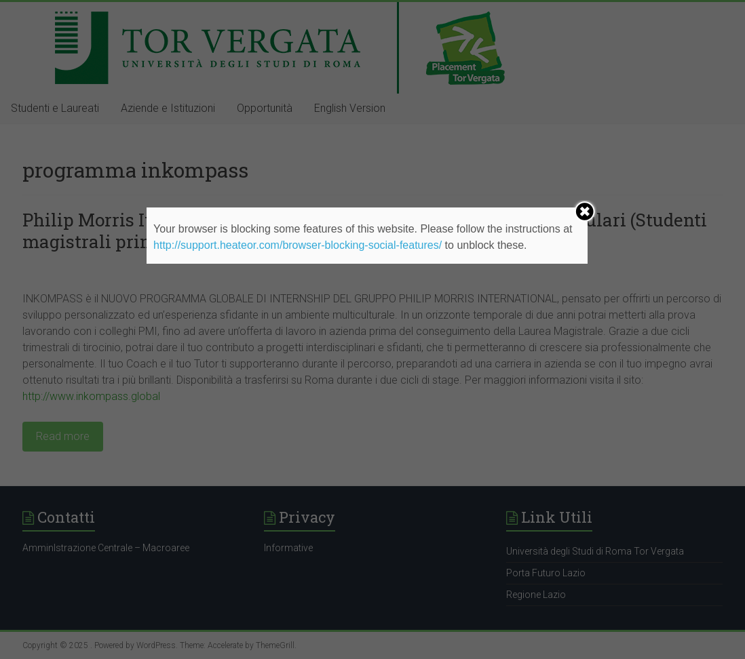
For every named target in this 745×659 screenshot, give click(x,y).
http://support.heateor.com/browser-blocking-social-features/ (297, 245)
